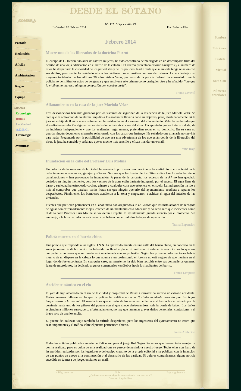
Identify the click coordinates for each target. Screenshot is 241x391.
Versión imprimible (120, 378)
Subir (118, 372)
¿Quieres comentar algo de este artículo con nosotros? (120, 375)
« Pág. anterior (64, 372)
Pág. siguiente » (176, 372)
